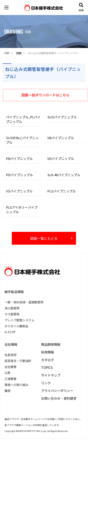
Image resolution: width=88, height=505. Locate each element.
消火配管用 (11, 308)
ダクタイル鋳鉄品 (16, 326)
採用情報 (47, 352)
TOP (6, 53)
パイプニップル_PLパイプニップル (23, 119)
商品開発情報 (50, 344)
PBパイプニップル (19, 158)
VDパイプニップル (60, 158)
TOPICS (47, 367)
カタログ (47, 360)
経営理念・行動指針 (17, 361)
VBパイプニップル (60, 138)
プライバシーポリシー (57, 390)
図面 (18, 53)
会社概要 (10, 367)
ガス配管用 (11, 314)
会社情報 (10, 344)
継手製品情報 (14, 291)
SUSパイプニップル (62, 117)
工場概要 (10, 379)
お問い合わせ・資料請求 (58, 398)
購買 (7, 391)
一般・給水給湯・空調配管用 (23, 302)
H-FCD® (9, 332)
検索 (81, 7)
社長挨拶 (10, 355)
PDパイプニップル (19, 175)
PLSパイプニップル (61, 191)
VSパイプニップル (19, 191)
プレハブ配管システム (19, 320)
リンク (46, 383)
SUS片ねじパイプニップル (22, 140)
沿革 (7, 373)
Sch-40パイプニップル (63, 175)
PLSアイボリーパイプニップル (21, 209)
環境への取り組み (16, 385)
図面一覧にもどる (44, 238)
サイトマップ (50, 375)
